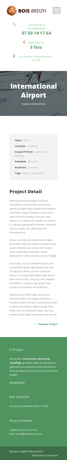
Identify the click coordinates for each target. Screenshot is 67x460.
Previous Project (46, 324)
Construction (37, 173)
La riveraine (51, 455)
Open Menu (56, 10)
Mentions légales (18, 451)
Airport (26, 173)
